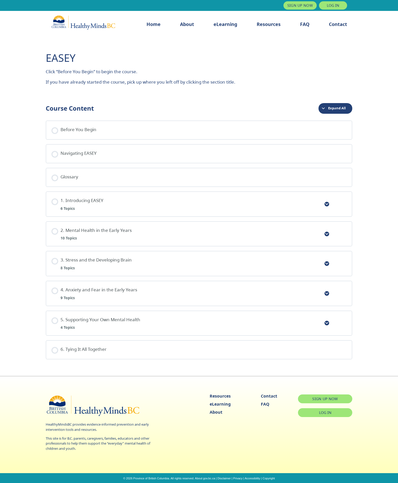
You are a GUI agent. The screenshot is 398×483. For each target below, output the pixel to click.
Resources (269, 24)
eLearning (225, 24)
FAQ (304, 24)
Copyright (269, 478)
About (187, 24)
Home (154, 24)
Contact (338, 24)
